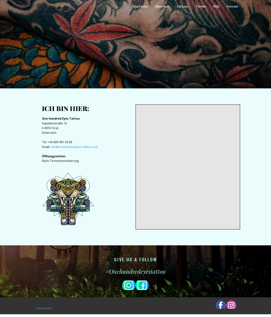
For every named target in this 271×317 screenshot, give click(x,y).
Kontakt (233, 6)
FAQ (216, 6)
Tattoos (183, 6)
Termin (201, 6)
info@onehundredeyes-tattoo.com (74, 147)
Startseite (140, 6)
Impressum (44, 308)
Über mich (162, 6)
